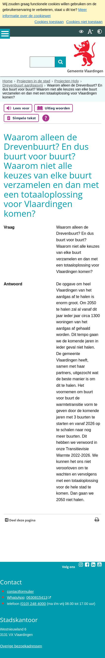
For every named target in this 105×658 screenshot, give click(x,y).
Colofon (6, 648)
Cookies (6, 643)
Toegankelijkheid (13, 637)
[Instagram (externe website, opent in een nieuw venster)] (81, 462)
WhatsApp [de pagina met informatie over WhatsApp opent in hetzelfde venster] (15, 495)
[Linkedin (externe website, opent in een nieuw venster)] (93, 462)
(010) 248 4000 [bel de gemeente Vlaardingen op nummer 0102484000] (32, 500)
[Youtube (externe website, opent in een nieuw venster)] (99, 462)
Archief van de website (17, 626)
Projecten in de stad (31, 79)
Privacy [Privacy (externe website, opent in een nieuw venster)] (5, 631)
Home (7, 79)
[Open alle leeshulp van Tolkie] (45, 112)
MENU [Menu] (5, 35)
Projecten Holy (62, 79)
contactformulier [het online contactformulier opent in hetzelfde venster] (19, 489)
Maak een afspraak (17, 590)
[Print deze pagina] (97, 418)
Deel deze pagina (21, 418)
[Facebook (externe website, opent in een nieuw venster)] (87, 462)
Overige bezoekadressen (19, 542)
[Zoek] (54, 60)
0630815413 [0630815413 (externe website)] (34, 495)
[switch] (81, 30)
